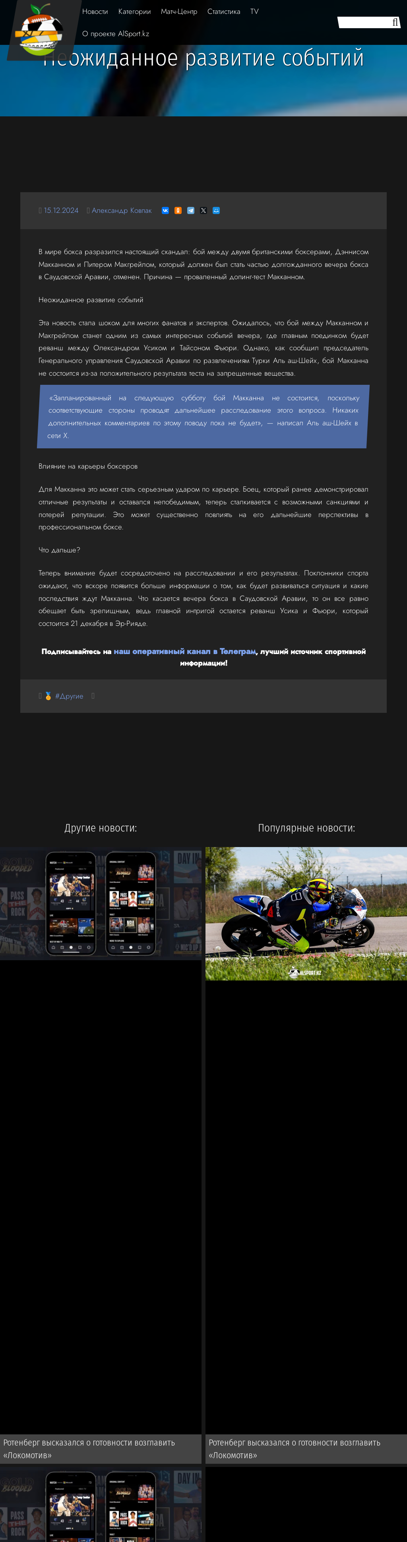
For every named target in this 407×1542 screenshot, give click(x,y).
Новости (95, 11)
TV (254, 11)
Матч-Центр (179, 11)
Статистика (223, 11)
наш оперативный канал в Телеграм (185, 650)
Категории (134, 11)
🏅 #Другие (66, 695)
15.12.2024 (64, 210)
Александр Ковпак (131, 210)
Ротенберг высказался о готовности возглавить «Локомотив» (83, 1450)
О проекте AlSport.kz (115, 33)
